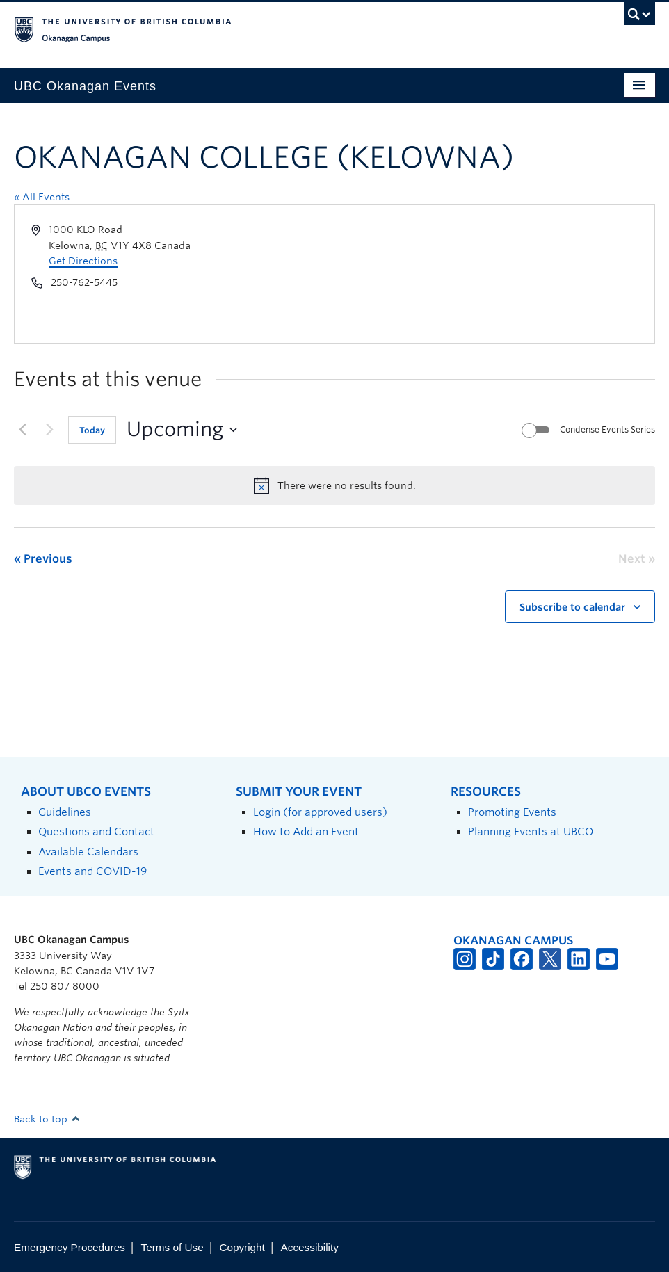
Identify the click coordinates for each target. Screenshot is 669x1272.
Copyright (241, 1247)
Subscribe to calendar (572, 607)
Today (92, 430)
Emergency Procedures (69, 1247)
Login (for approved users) (320, 812)
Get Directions (83, 260)
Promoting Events (512, 812)
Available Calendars (88, 852)
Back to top (47, 1119)
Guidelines (64, 812)
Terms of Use (172, 1247)
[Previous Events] (22, 429)
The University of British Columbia (286, 28)
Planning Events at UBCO (530, 831)
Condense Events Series (607, 429)
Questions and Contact (96, 831)
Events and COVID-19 (92, 871)
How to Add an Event (306, 831)
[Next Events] (49, 429)
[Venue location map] (493, 274)
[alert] (334, 485)
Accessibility (310, 1247)
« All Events (42, 196)
